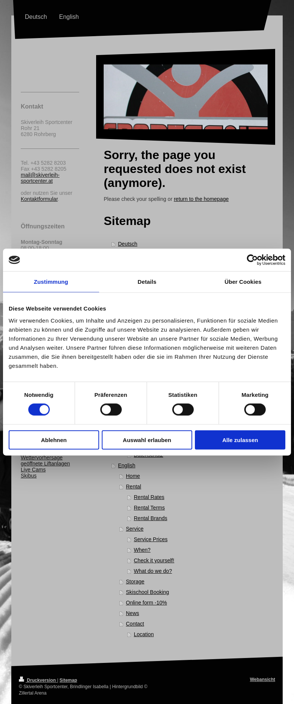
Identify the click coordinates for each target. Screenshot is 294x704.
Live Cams (33, 470)
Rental (133, 487)
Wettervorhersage (42, 458)
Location (144, 634)
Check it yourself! (154, 560)
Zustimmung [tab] (51, 282)
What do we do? (153, 571)
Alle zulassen (240, 439)
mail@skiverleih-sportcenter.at (40, 178)
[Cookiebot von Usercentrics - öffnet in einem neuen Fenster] (252, 260)
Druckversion (38, 680)
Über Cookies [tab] (243, 282)
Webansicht (262, 679)
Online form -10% (146, 603)
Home (133, 476)
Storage (135, 582)
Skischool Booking (147, 592)
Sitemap (68, 680)
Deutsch (127, 244)
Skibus (29, 476)
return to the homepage (201, 199)
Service (135, 529)
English (126, 465)
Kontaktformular (39, 199)
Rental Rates (149, 497)
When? (142, 550)
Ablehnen (54, 439)
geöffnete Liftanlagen (45, 464)
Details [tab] (147, 282)
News (132, 613)
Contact (135, 624)
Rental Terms (149, 508)
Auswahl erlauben (147, 439)
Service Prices (150, 539)
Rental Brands (150, 518)
